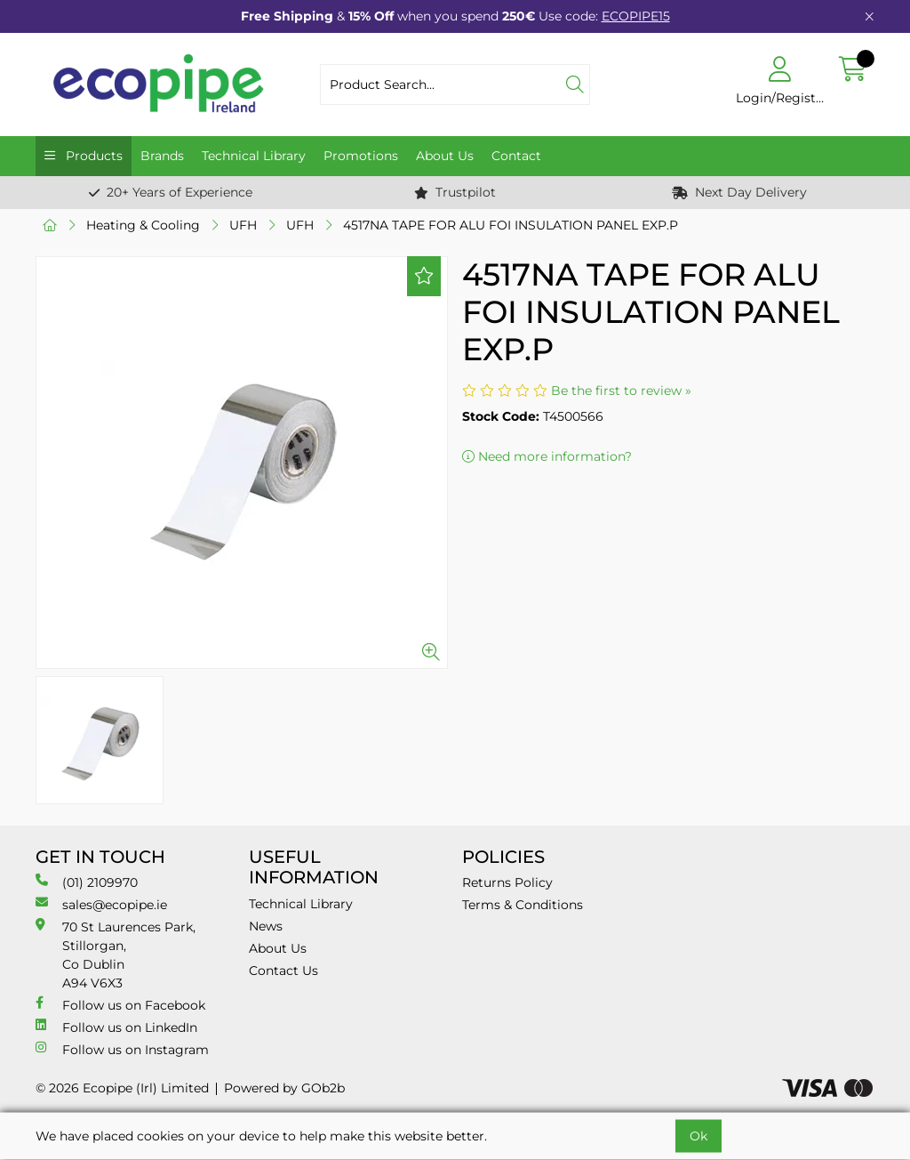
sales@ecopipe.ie (101, 904)
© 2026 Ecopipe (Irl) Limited (122, 1088)
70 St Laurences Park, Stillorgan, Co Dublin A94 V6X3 (116, 954)
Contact (516, 156)
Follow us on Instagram (122, 1049)
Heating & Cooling (143, 225)
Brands (162, 156)
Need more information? (547, 456)
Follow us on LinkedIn (116, 1027)
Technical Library (254, 156)
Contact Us (283, 971)
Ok (698, 1136)
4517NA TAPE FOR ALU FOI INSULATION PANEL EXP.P (510, 225)
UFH (243, 225)
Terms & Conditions (522, 905)
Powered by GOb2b (284, 1088)
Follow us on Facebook (120, 1004)
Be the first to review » (621, 391)
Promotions (360, 156)
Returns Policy (507, 882)
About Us (445, 156)
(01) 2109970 (87, 882)
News (266, 926)
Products (92, 156)
